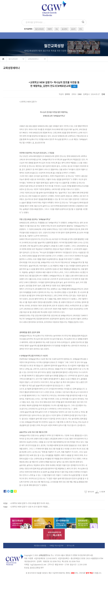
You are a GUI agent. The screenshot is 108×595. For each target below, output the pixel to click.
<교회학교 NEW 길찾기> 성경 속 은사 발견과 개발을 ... (29, 506)
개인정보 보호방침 (40, 545)
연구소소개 (70, 545)
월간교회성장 (13, 59)
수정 (74, 86)
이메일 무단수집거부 (56, 545)
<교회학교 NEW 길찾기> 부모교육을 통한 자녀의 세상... (30, 503)
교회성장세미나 (33, 59)
